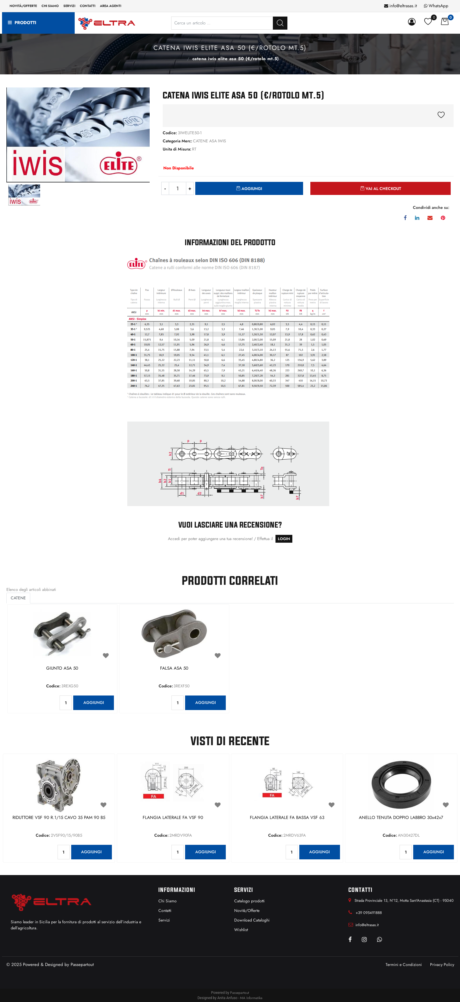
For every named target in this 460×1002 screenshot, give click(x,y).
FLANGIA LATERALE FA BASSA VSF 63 (287, 818)
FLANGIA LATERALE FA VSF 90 (173, 818)
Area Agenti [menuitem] (110, 5)
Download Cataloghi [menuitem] (252, 920)
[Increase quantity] (190, 188)
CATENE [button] (18, 598)
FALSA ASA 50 (174, 668)
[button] (280, 23)
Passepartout (82, 964)
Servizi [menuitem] (69, 5)
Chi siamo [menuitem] (50, 5)
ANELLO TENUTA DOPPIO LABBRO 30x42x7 (401, 818)
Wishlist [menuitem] (241, 930)
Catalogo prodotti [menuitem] (249, 901)
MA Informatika (251, 998)
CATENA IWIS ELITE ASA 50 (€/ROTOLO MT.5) (235, 58)
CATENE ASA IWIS (181, 58)
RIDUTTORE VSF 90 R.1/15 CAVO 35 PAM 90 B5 (58, 818)
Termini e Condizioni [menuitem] (404, 964)
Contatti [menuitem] (87, 5)
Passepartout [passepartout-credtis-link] (239, 992)
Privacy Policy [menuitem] (442, 964)
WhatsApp (438, 6)
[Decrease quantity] (165, 188)
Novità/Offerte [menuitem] (23, 5)
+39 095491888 (369, 912)
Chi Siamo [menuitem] (167, 901)
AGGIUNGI (93, 702)
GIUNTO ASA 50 (62, 668)
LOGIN (284, 539)
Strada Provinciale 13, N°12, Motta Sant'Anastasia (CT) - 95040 (404, 900)
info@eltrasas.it (403, 6)
